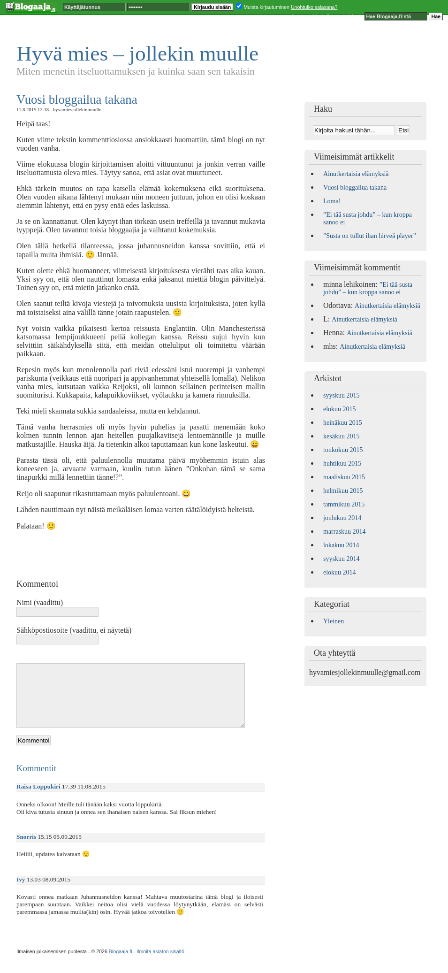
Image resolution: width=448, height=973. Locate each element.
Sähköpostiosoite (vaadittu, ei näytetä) (73, 630)
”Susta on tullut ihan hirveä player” (369, 235)
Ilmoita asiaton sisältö (160, 951)
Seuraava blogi (342, 16)
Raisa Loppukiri (38, 786)
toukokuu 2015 (343, 449)
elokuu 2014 (339, 572)
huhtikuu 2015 (342, 463)
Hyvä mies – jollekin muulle (137, 53)
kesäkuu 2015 (341, 436)
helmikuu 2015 (343, 490)
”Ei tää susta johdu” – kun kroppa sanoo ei (367, 288)
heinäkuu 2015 (342, 422)
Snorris (26, 836)
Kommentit (36, 768)
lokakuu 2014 (341, 545)
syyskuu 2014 (341, 558)
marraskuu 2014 (344, 531)
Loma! (332, 201)
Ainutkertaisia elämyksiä (356, 173)
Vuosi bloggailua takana (76, 99)
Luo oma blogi (308, 16)
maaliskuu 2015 (344, 477)
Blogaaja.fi (120, 951)
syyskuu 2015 (341, 395)
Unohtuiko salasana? (314, 7)
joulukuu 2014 (342, 517)
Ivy (20, 879)
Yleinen (333, 621)
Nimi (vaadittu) (39, 602)
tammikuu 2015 (343, 504)
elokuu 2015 (339, 409)
